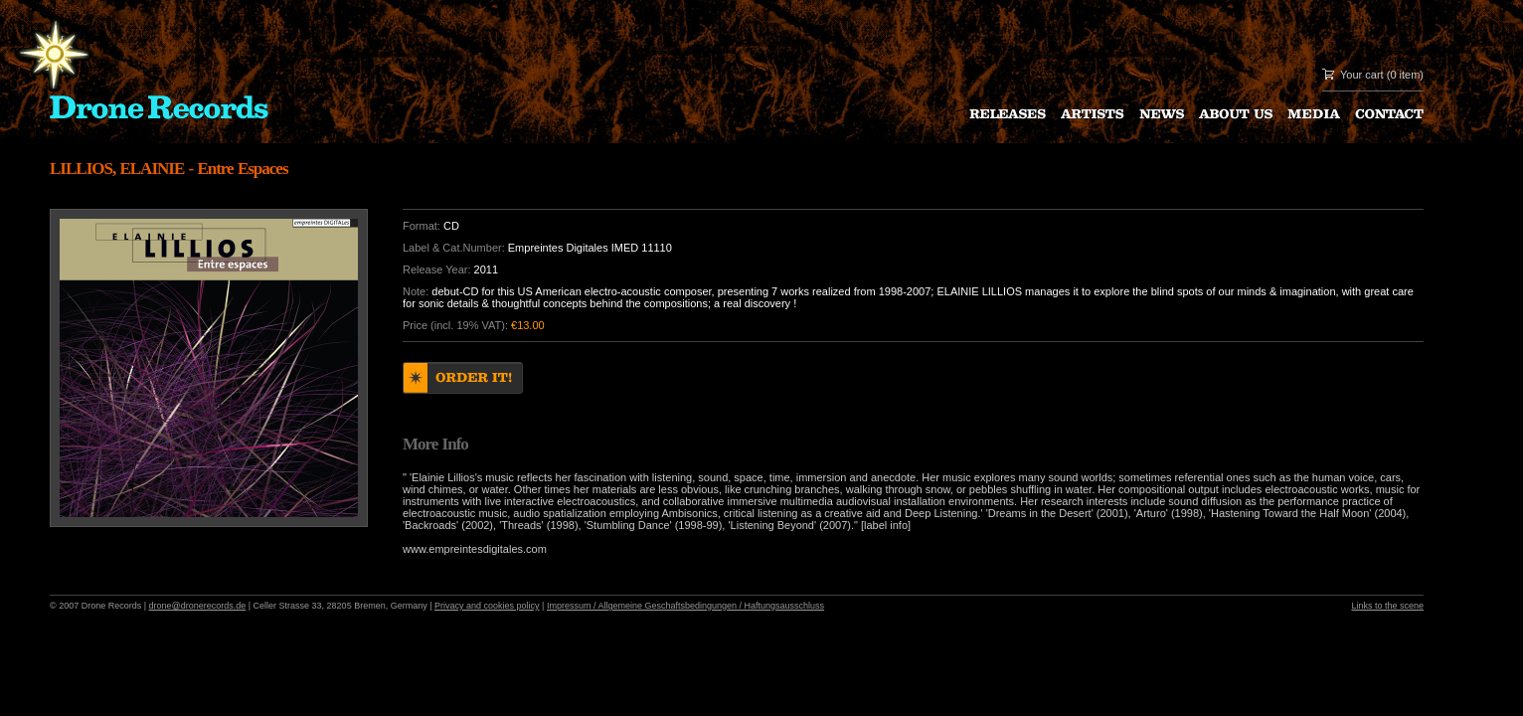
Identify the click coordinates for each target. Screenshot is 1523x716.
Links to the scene (1387, 606)
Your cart (1362, 75)
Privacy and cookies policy (487, 606)
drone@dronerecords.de (198, 606)
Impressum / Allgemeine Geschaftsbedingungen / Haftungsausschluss (685, 606)
